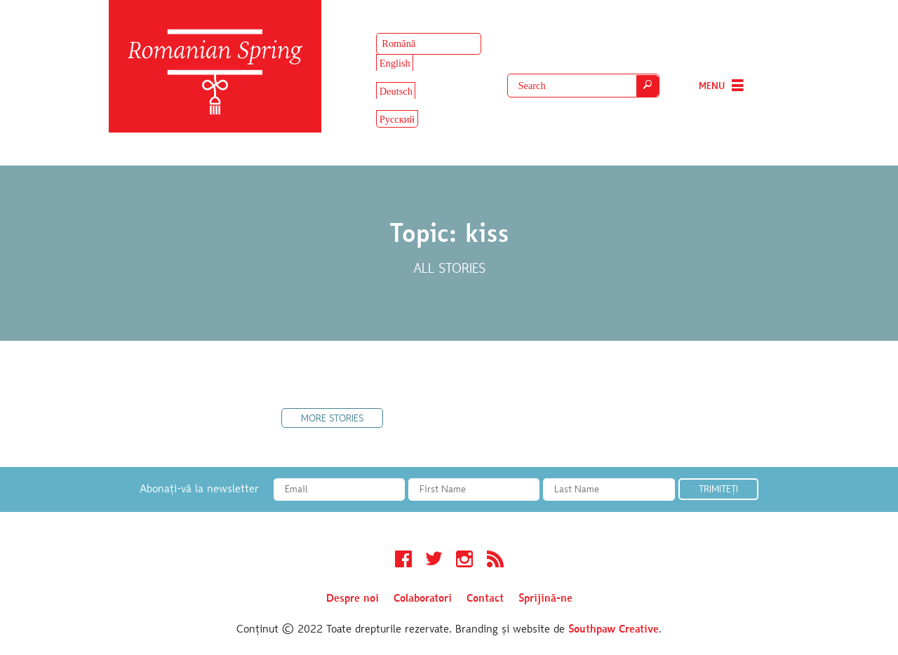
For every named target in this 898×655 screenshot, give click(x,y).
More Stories (332, 419)
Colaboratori (423, 599)
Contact (485, 599)
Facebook (403, 561)
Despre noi (352, 599)
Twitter (434, 561)
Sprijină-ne (545, 599)
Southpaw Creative (613, 629)
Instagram (464, 561)
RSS (495, 561)
